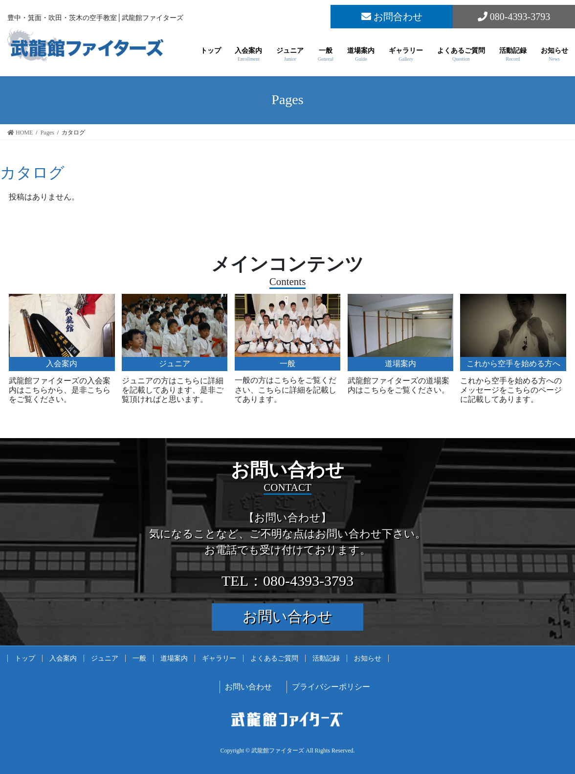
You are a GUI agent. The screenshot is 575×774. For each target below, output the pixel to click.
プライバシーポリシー (331, 687)
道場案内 (174, 658)
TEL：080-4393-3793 (287, 581)
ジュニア (104, 658)
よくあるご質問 (274, 658)
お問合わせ (391, 16)
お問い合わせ (287, 616)
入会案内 (63, 658)
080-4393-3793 (514, 16)
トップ (25, 658)
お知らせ (367, 658)
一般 (139, 658)
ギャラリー (219, 658)
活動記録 (326, 658)
